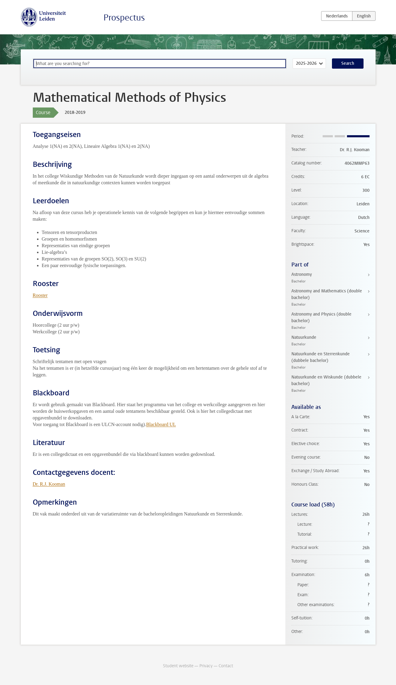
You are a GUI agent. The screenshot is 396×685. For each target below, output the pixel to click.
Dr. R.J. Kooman (49, 484)
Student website (178, 666)
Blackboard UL (161, 424)
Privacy (206, 666)
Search (347, 63)
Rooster (40, 295)
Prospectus (124, 17)
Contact (226, 666)
